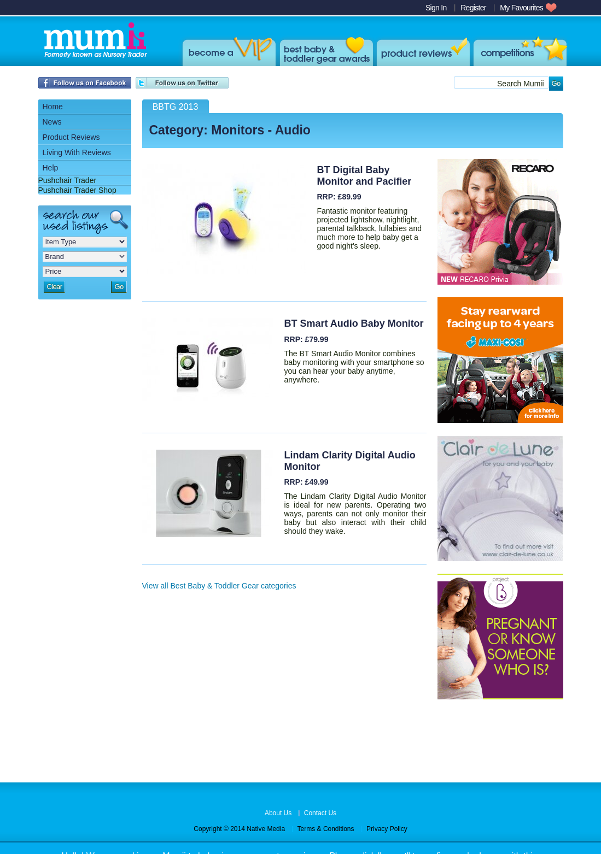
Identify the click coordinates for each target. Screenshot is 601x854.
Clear (54, 286)
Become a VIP (227, 50)
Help (51, 167)
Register (473, 7)
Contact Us (320, 813)
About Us (278, 813)
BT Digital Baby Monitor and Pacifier (364, 175)
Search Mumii (520, 83)
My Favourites (521, 7)
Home (53, 106)
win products (518, 50)
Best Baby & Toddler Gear (324, 50)
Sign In (436, 7)
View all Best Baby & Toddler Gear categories (219, 585)
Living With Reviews (77, 152)
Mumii (94, 41)
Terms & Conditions (325, 829)
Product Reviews (421, 50)
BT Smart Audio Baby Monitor (354, 323)
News (52, 121)
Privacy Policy (386, 829)
